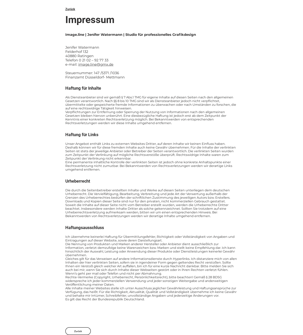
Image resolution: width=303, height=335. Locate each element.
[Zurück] (78, 331)
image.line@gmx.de (95, 64)
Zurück (70, 9)
